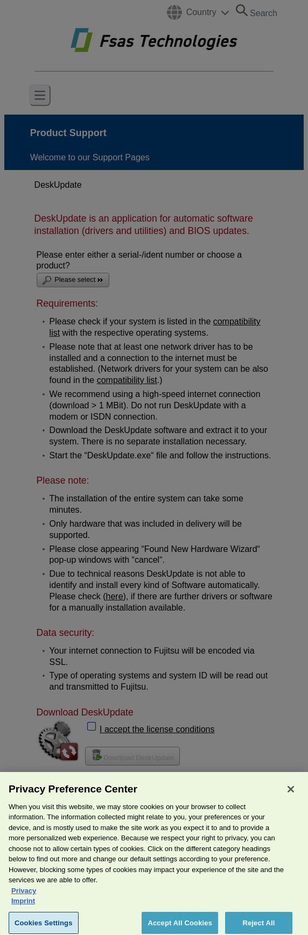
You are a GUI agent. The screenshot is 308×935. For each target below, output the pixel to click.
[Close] (291, 794)
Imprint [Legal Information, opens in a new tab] (23, 906)
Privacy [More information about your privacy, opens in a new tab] (23, 895)
